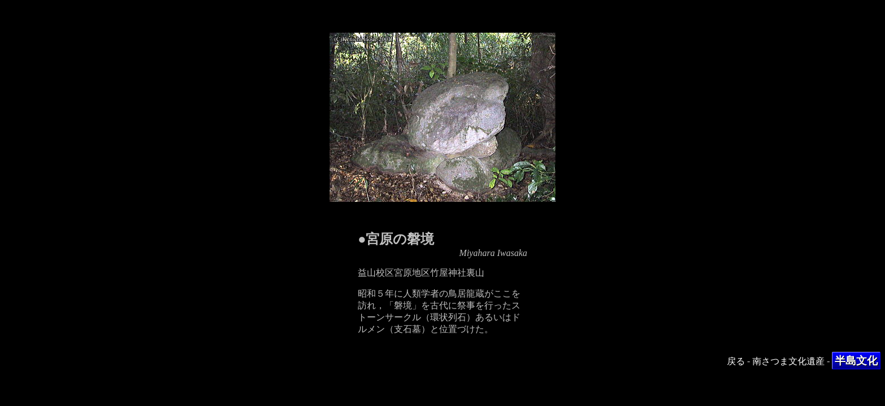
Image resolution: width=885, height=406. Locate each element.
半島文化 (856, 361)
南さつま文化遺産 (788, 361)
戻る (736, 361)
